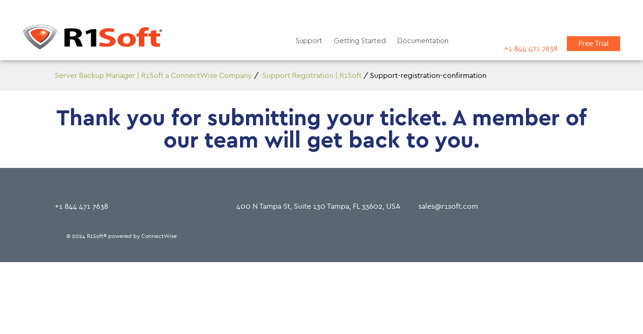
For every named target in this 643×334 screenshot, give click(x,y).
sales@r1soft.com (448, 206)
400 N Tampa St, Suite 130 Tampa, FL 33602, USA (318, 206)
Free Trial (593, 43)
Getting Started (360, 41)
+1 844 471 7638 (531, 48)
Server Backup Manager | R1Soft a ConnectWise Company (153, 75)
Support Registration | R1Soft (312, 75)
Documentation (422, 41)
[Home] (92, 38)
